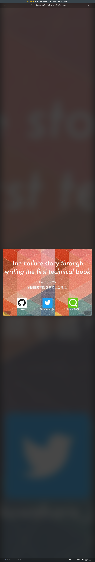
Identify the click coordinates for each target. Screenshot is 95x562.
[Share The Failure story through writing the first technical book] (82, 560)
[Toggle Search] (88, 5)
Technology (72, 559)
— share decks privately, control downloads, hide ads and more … (47, 1)
